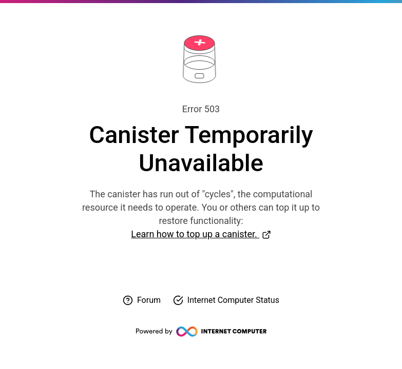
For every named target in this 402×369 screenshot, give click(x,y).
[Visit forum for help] (142, 300)
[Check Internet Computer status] (226, 300)
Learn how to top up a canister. (195, 234)
